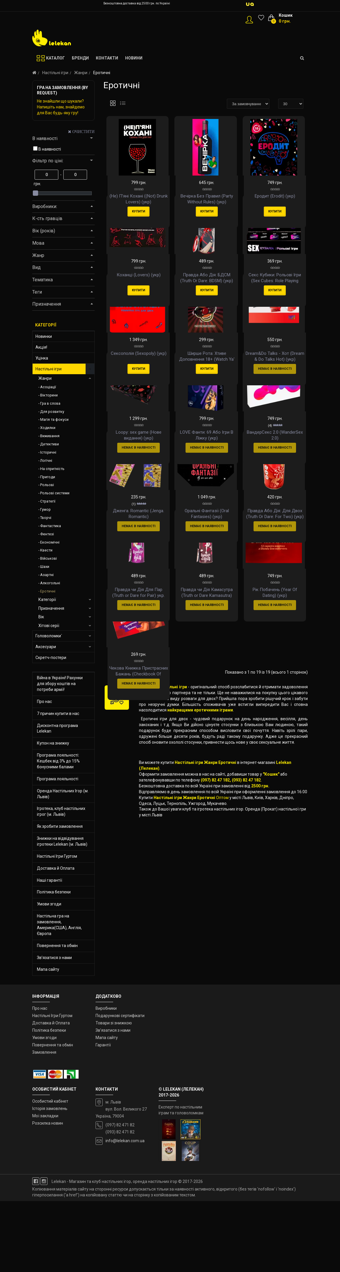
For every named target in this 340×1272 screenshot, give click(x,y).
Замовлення (44, 1123)
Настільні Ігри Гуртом (57, 856)
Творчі (45, 517)
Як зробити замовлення (60, 826)
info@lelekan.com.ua (125, 1211)
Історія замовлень (49, 1179)
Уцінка (41, 358)
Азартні (47, 575)
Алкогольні (50, 583)
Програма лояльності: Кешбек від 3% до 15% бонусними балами (58, 761)
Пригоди (47, 477)
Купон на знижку (53, 743)
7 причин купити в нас (58, 713)
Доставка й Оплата (55, 868)
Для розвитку (52, 411)
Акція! (41, 347)
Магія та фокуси (54, 419)
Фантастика (50, 526)
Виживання (49, 436)
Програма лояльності (57, 779)
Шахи (44, 566)
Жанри (80, 72)
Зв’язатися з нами (54, 957)
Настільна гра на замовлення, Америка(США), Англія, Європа (59, 925)
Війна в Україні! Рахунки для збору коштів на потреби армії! (60, 683)
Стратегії (47, 501)
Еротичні (47, 591)
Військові (48, 558)
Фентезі (47, 534)
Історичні (48, 452)
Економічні (49, 542)
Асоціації (48, 387)
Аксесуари (45, 646)
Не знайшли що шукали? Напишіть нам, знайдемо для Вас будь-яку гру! (61, 107)
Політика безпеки (54, 892)
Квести (46, 550)
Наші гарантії (49, 880)
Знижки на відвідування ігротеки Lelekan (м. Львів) (62, 841)
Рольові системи (54, 493)
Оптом (222, 1023)
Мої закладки (45, 1186)
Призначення (51, 608)
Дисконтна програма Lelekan (57, 728)
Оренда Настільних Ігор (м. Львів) (63, 794)
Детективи (49, 444)
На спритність (52, 468)
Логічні (46, 460)
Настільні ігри (55, 72)
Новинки (43, 336)
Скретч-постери (50, 657)
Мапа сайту (48, 969)
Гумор (45, 509)
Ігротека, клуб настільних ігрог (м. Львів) (61, 811)
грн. (37, 183)
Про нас (44, 701)
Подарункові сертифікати (120, 1086)
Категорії (47, 599)
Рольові (47, 485)
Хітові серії (48, 625)
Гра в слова (50, 403)
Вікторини (49, 395)
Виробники (106, 1079)
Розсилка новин (47, 1194)
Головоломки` (48, 636)
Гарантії (103, 1115)
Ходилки (47, 427)
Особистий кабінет (50, 1172)
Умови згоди (49, 904)
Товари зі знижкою (114, 1093)
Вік (41, 616)
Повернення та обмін (57, 945)
